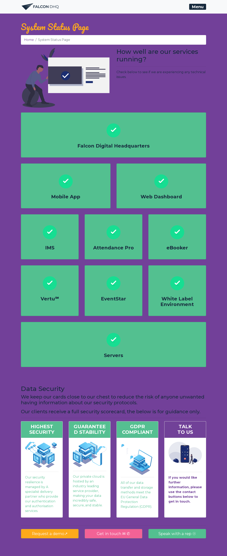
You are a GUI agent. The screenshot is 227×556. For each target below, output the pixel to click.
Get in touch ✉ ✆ (113, 533)
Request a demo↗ (50, 533)
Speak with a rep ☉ (177, 533)
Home (29, 40)
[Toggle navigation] (197, 7)
